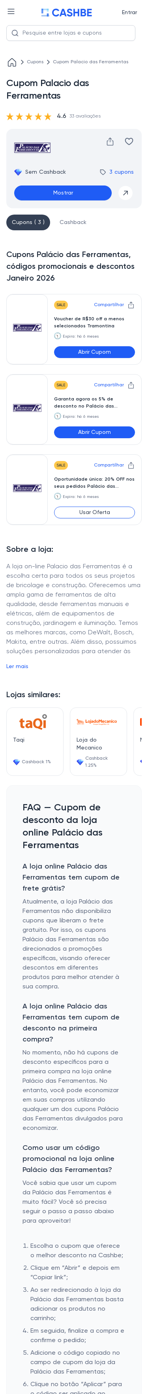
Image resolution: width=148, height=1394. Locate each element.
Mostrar (63, 193)
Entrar (129, 12)
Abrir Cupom (94, 352)
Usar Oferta (94, 512)
